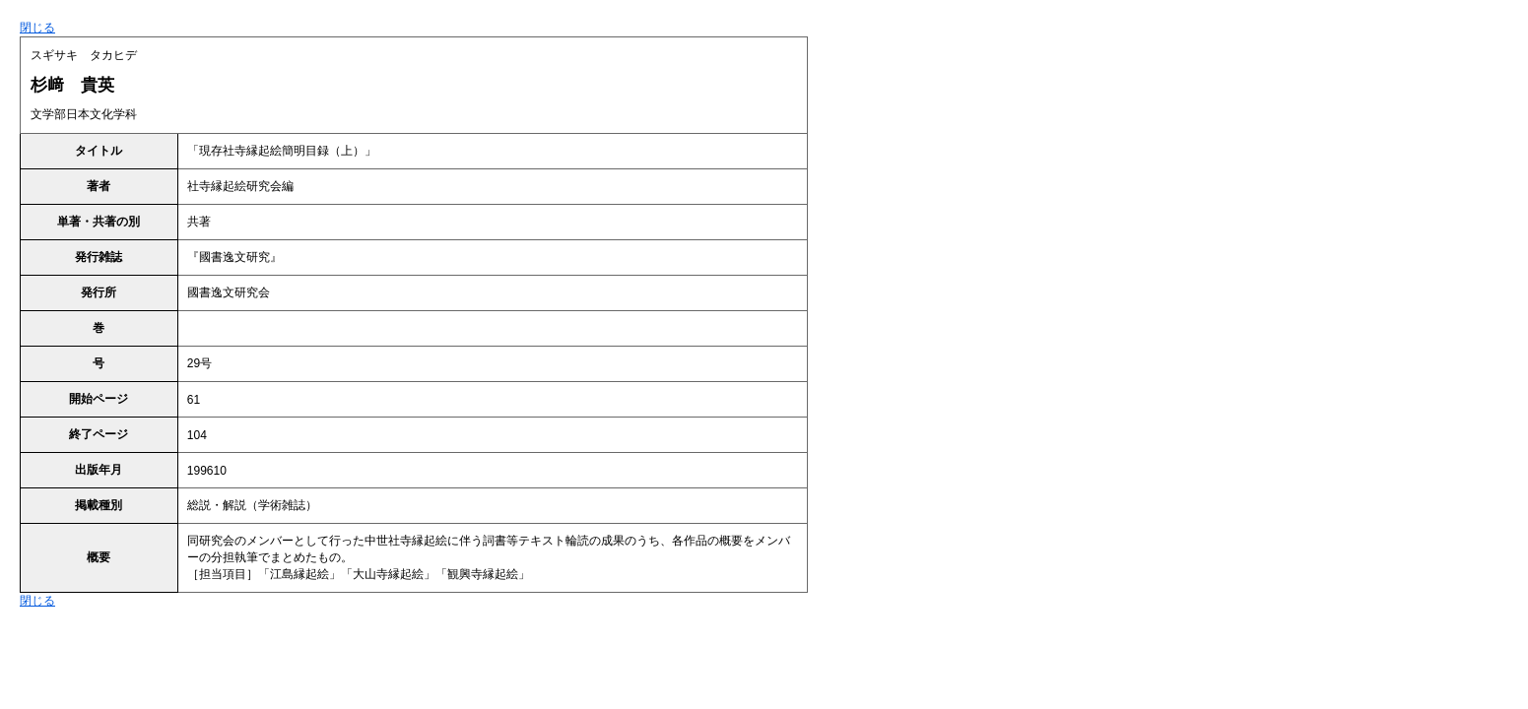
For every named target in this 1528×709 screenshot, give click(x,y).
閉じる (37, 27)
